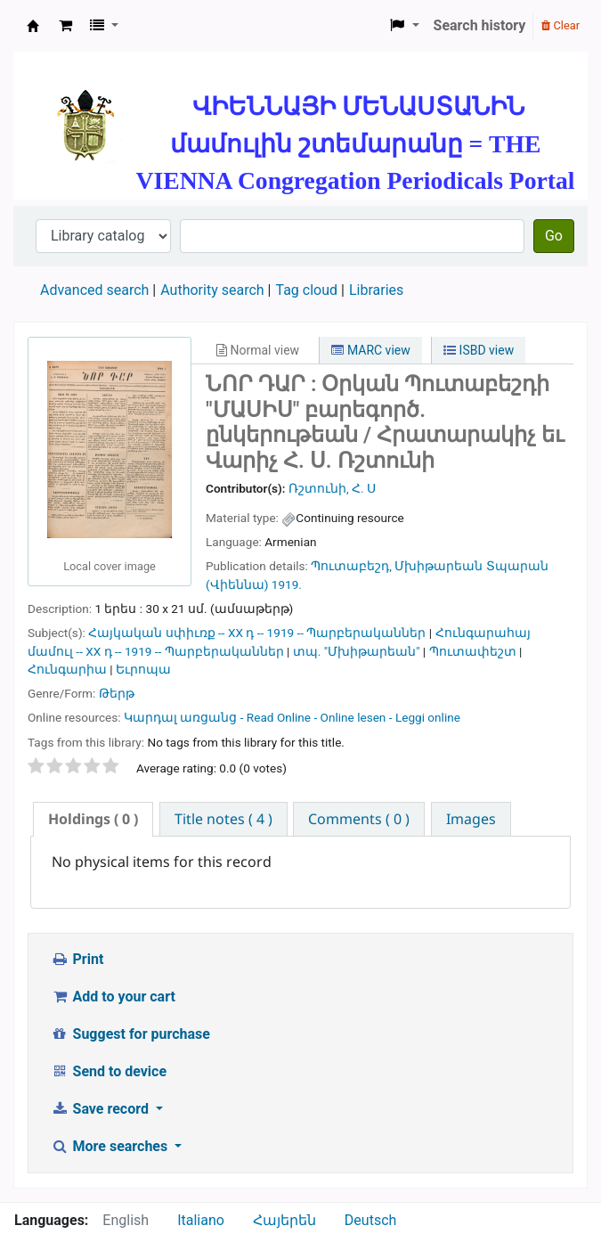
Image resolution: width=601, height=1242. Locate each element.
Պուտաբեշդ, (351, 566)
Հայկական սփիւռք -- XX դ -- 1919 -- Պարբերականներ (257, 632)
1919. (287, 584)
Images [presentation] (471, 819)
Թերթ (116, 693)
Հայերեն (284, 1220)
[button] (65, 26)
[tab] (93, 819)
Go (554, 235)
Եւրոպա (143, 669)
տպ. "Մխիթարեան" (356, 651)
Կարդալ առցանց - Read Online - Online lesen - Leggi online (292, 717)
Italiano (200, 1220)
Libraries (376, 290)
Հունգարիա (67, 669)
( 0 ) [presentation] (93, 819)
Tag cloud (306, 290)
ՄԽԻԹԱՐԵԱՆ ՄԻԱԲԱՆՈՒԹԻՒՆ (33, 26)
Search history (480, 25)
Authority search (212, 290)
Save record (101, 1108)
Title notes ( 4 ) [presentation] (223, 819)
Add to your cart (113, 996)
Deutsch (370, 1220)
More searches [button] (111, 1146)
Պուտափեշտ (472, 651)
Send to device (108, 1071)
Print (77, 959)
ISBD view (478, 350)
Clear (560, 25)
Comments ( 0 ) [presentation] (359, 819)
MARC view (370, 350)
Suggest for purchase (130, 1033)
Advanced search (94, 290)
